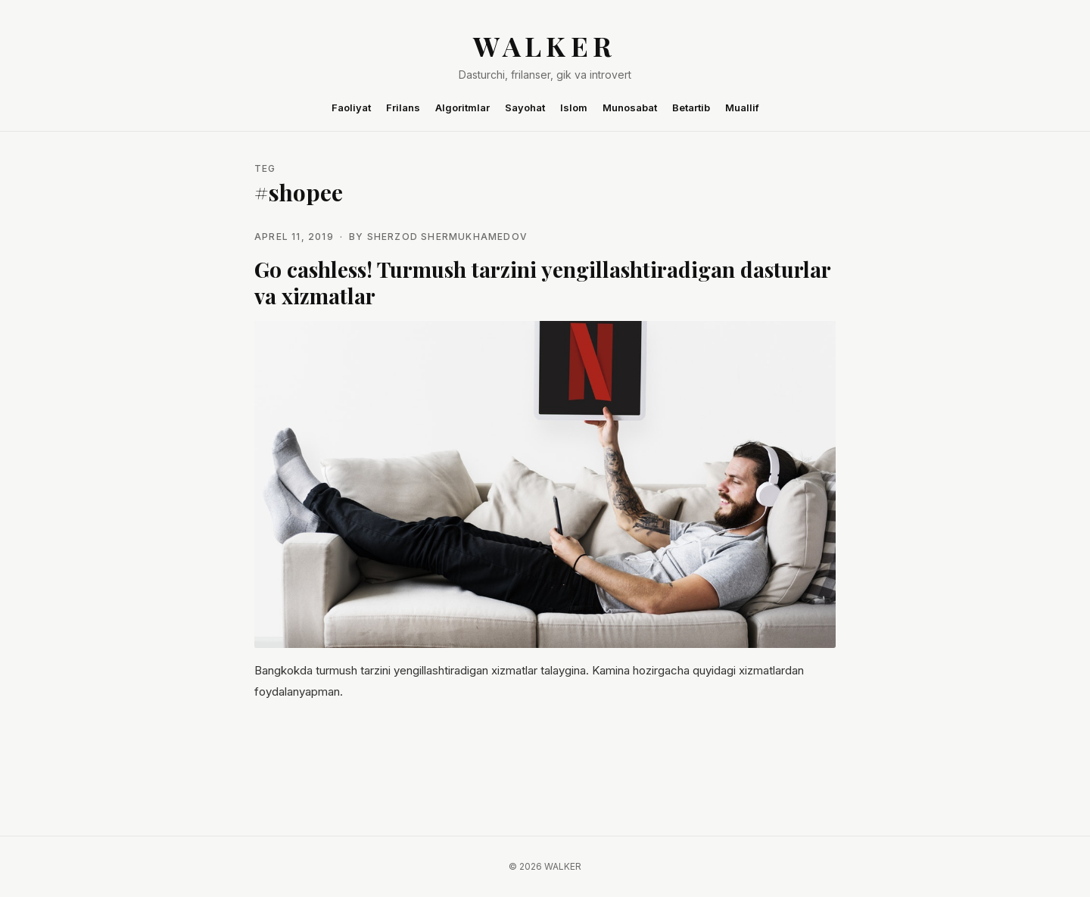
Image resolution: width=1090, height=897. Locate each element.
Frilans (403, 107)
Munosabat (630, 107)
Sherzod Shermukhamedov (447, 236)
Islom (573, 107)
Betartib (691, 107)
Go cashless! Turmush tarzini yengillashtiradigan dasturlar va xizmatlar (542, 282)
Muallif (742, 107)
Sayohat (525, 107)
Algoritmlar (462, 107)
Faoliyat (351, 107)
